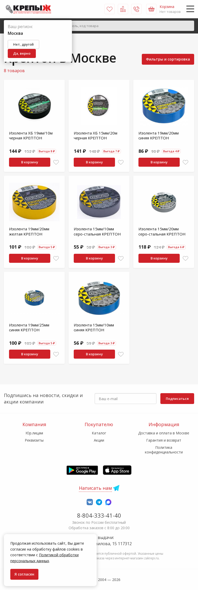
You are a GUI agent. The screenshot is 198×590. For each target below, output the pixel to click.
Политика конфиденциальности (164, 449)
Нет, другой (23, 44)
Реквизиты (34, 440)
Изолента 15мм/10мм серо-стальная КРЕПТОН (97, 231)
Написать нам (95, 488)
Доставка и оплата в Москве (163, 433)
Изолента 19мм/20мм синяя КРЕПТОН (158, 135)
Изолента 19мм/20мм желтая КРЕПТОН (29, 231)
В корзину (29, 162)
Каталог (99, 433)
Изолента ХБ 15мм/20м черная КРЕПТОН (95, 135)
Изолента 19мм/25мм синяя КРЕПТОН (29, 327)
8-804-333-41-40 (99, 515)
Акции (99, 440)
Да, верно (21, 53)
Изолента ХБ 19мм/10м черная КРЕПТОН (31, 135)
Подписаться (177, 398)
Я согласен (24, 574)
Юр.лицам (34, 433)
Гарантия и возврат (163, 440)
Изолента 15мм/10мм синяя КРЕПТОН (94, 327)
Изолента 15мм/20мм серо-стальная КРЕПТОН (162, 231)
